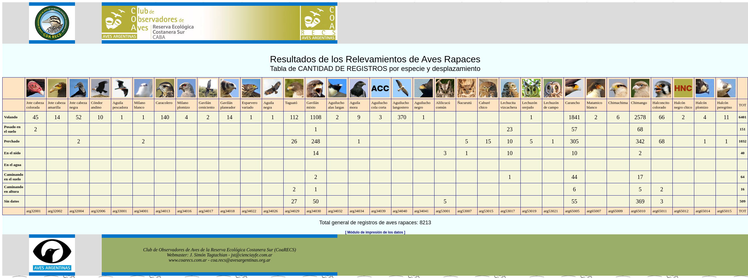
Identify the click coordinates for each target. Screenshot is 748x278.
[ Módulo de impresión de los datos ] (375, 232)
